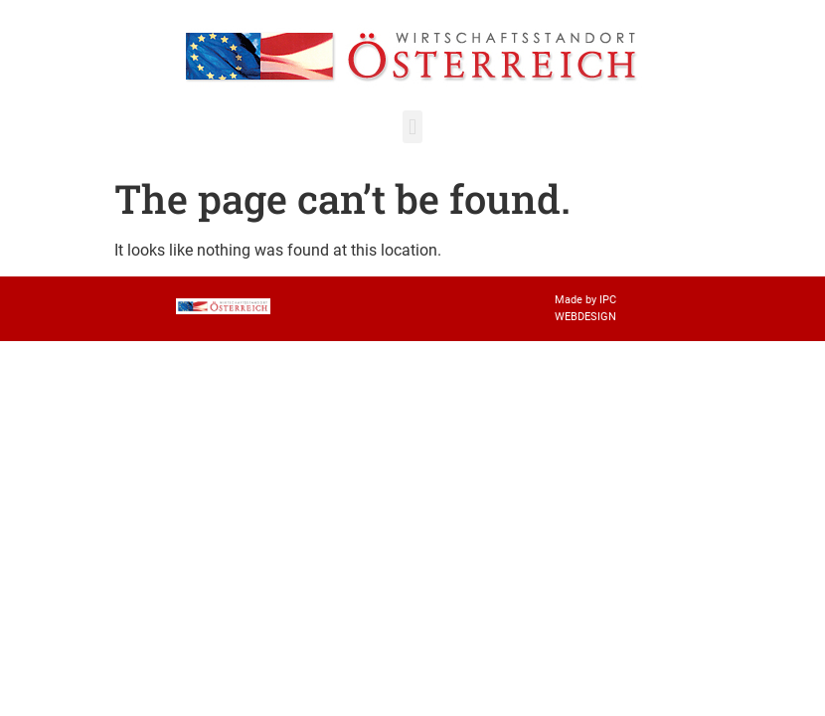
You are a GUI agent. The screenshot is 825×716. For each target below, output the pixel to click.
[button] (412, 126)
